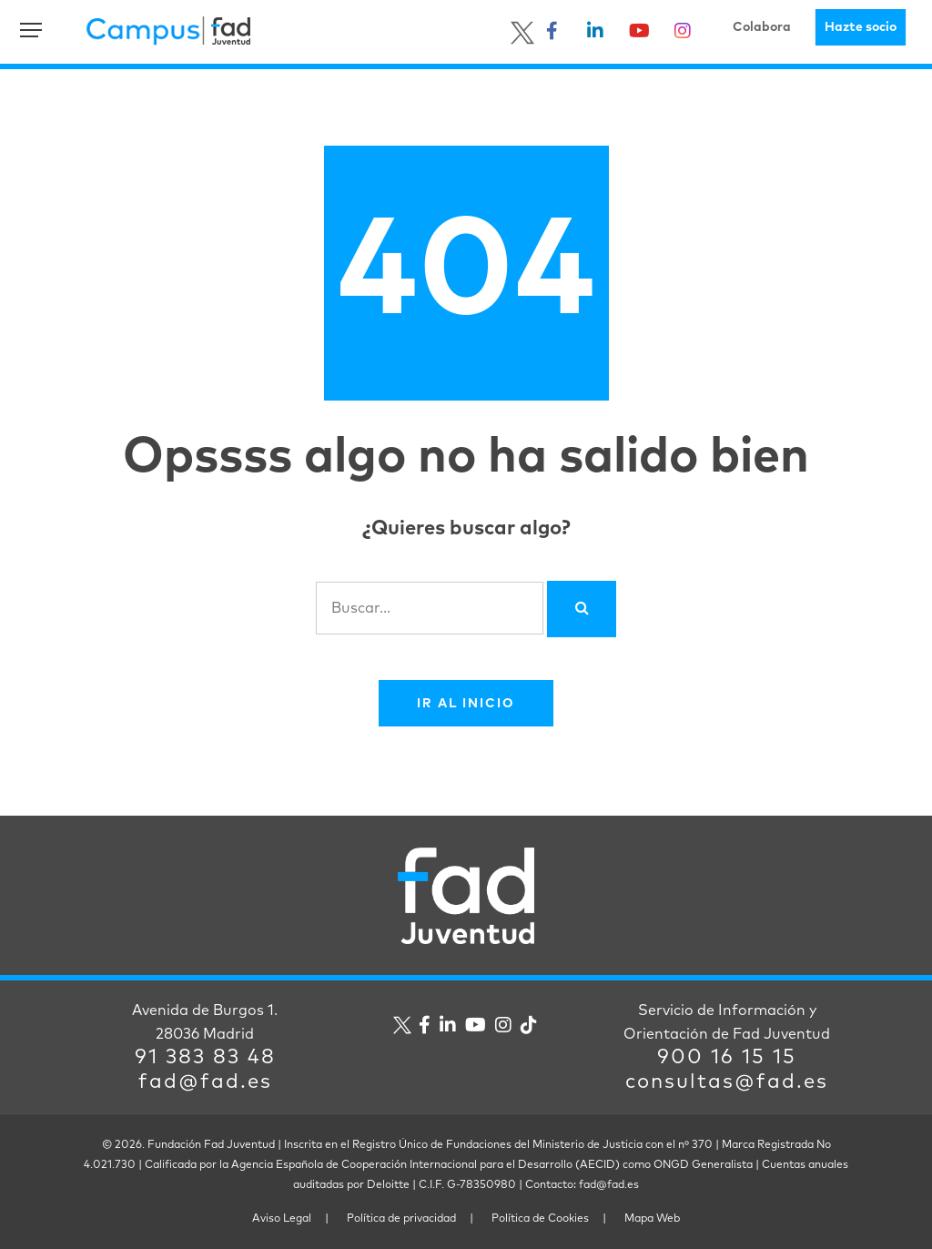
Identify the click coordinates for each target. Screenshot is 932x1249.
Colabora (762, 27)
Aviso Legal (281, 1218)
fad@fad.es (205, 1082)
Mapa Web (652, 1218)
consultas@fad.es (726, 1082)
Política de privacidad (401, 1218)
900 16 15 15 (726, 1058)
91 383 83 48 (205, 1058)
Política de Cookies (540, 1218)
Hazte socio (861, 27)
